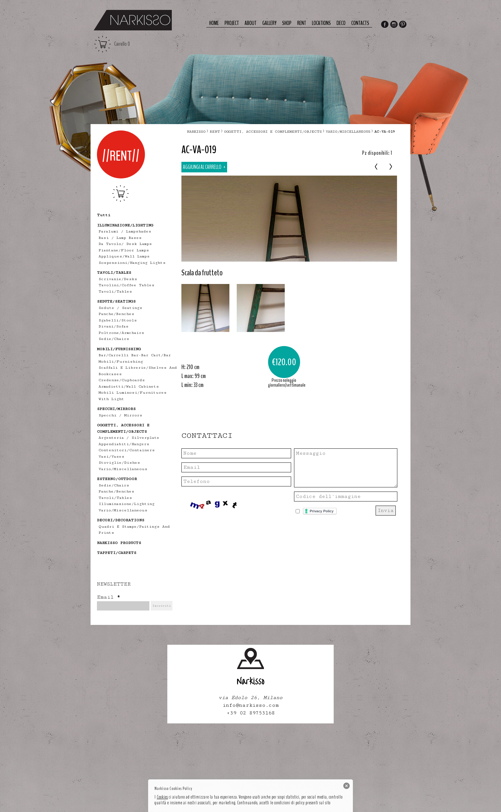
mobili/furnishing (121, 361)
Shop (286, 23)
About (251, 23)
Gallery (269, 23)
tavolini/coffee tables (127, 285)
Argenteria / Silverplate (129, 437)
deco (341, 23)
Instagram (394, 25)
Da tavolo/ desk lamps (125, 243)
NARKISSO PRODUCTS (119, 542)
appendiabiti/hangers (124, 444)
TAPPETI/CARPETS (116, 552)
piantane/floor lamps (124, 250)
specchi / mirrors (120, 415)
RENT (215, 132)
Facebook (384, 25)
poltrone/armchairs (121, 332)
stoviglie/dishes (119, 462)
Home (214, 23)
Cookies (162, 797)
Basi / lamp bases (120, 237)
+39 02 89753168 (251, 713)
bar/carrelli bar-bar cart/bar (135, 355)
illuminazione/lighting (127, 503)
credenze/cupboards (122, 380)
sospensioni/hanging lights (132, 262)
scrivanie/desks (118, 279)
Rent (301, 23)
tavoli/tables (115, 291)
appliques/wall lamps (124, 256)
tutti (103, 215)
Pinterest (403, 25)
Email (108, 597)
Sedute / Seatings (120, 307)
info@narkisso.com (251, 705)
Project (232, 23)
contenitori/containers (127, 450)
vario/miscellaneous (123, 469)
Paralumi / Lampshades (125, 231)
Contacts (360, 23)
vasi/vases (111, 456)
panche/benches (116, 313)
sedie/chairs (114, 338)
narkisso (196, 132)
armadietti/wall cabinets (129, 386)
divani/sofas (114, 326)
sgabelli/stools (118, 320)
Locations (321, 23)
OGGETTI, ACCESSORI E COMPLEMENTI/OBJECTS (273, 132)
